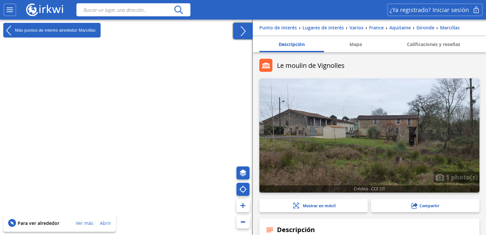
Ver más (84, 223)
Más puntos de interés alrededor (49, 30)
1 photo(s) (456, 176)
